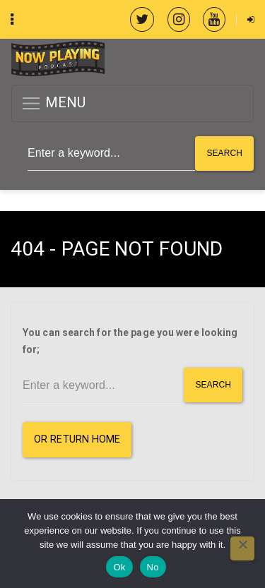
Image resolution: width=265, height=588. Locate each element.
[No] (242, 548)
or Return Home (77, 439)
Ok (119, 567)
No (153, 567)
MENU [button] (53, 103)
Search (224, 153)
